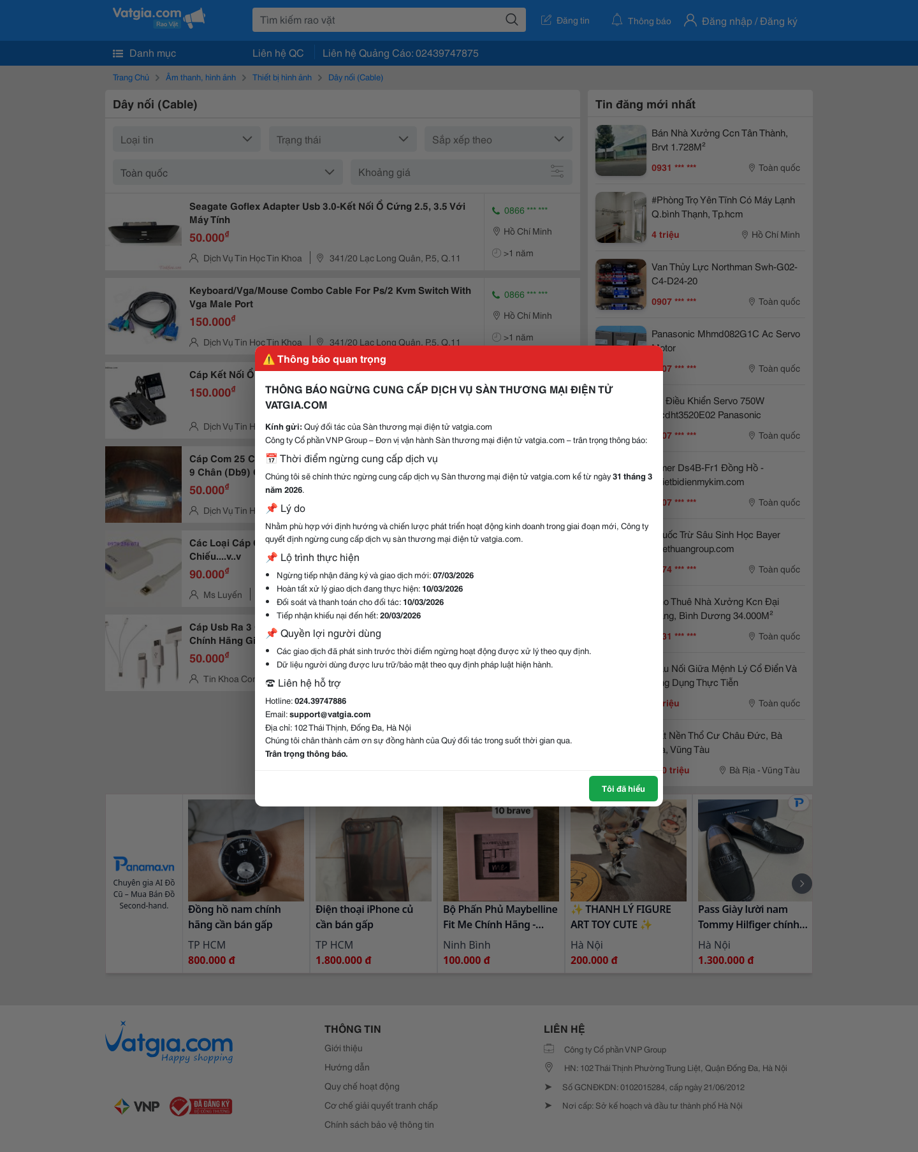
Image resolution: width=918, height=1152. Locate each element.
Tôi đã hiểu (623, 788)
